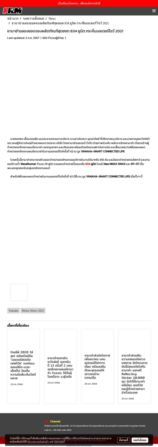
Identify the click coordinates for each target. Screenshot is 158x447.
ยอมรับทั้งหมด (139, 440)
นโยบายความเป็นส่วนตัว (38, 441)
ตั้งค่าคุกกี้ (123, 440)
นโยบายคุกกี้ (59, 441)
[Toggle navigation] (154, 11)
